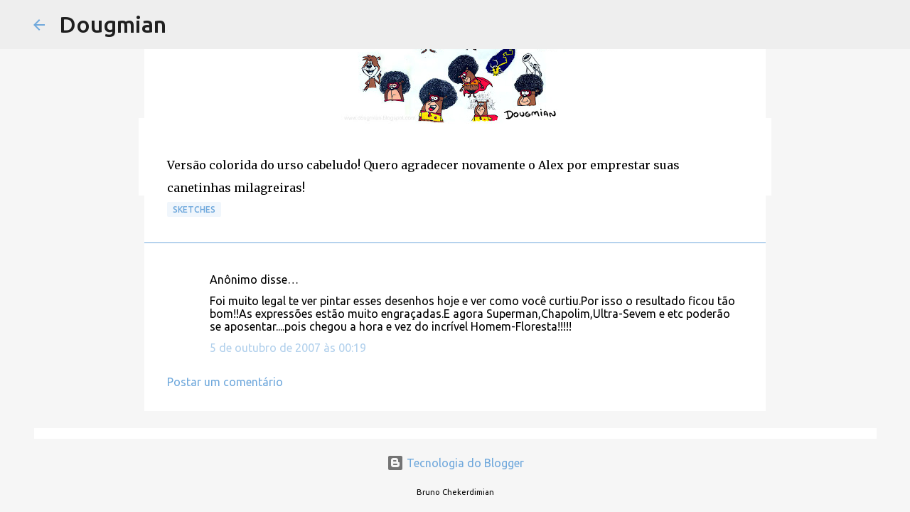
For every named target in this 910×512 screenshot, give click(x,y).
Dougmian (112, 24)
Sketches (194, 209)
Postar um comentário (225, 381)
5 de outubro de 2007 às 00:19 (288, 347)
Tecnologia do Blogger (455, 463)
